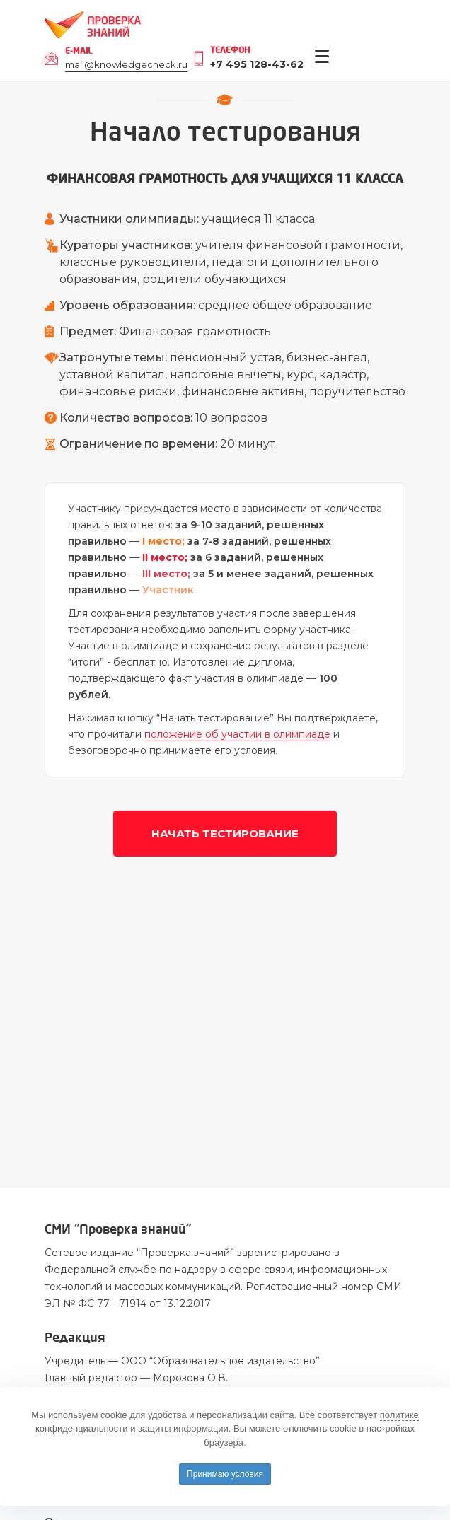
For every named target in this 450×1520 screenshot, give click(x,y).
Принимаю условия (225, 1474)
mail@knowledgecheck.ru (126, 64)
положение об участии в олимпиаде (237, 734)
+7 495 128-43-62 (257, 64)
